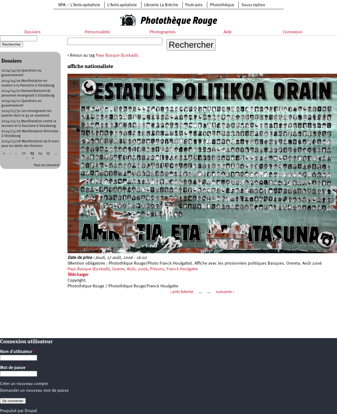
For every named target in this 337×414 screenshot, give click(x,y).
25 (48, 153)
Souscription (253, 5)
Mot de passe (14, 368)
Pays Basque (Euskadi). (117, 55)
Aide (227, 32)
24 (40, 153)
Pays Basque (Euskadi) (88, 269)
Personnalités (97, 32)
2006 (143, 269)
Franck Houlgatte (182, 269)
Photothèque (222, 5)
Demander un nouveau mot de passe (34, 391)
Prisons (157, 269)
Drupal (31, 411)
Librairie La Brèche (161, 5)
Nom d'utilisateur (17, 352)
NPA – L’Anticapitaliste (79, 5)
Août (131, 269)
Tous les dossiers (46, 165)
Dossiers (32, 32)
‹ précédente (181, 292)
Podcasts (194, 5)
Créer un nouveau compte (24, 384)
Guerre (118, 269)
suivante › (225, 292)
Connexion (292, 32)
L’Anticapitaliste (122, 5)
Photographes (163, 32)
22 (24, 153)
